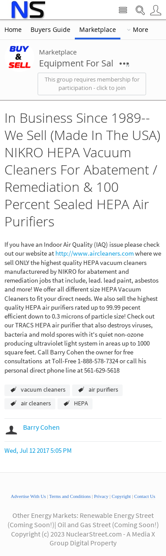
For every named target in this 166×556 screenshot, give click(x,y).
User (155, 10)
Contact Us (144, 496)
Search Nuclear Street (140, 10)
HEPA (81, 403)
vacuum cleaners (43, 389)
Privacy (101, 496)
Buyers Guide (50, 30)
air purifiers (103, 389)
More (140, 30)
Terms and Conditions (70, 496)
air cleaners (36, 403)
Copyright (121, 496)
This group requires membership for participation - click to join (92, 84)
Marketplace (97, 30)
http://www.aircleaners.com (94, 253)
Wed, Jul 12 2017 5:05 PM (38, 450)
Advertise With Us (28, 496)
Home (13, 30)
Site (123, 10)
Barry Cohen (41, 427)
